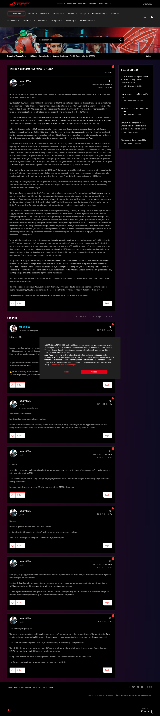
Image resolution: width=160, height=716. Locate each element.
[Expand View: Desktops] (76, 13)
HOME (21, 687)
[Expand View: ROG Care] (36, 13)
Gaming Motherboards (129, 100)
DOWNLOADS (82, 4)
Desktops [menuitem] (71, 14)
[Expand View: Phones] (118, 13)
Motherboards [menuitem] (12, 21)
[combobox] (80, 40)
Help (144, 17)
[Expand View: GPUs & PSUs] (34, 20)
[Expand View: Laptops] (88, 13)
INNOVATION (71, 4)
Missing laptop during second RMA (133, 140)
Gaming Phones (127, 132)
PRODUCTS (61, 4)
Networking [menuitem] (70, 21)
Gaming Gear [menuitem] (55, 21)
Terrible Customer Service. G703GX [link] (82, 56)
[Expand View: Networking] (75, 20)
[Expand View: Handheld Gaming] (106, 13)
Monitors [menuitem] (41, 21)
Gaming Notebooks (60, 56)
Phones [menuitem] (113, 14)
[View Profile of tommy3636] (25, 81)
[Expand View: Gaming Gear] (61, 20)
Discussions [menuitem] (57, 14)
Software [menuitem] (43, 14)
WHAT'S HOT (103, 4)
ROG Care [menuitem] (31, 14)
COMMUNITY (93, 4)
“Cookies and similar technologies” (63, 365)
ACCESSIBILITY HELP (44, 687)
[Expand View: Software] (49, 13)
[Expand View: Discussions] (63, 13)
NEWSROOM (30, 687)
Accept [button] (94, 372)
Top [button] (11, 710)
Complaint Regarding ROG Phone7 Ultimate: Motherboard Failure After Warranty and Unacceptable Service (133, 126)
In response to (29, 408)
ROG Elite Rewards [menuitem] (86, 21)
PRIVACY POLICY (108, 695)
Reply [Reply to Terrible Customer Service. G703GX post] (107, 303)
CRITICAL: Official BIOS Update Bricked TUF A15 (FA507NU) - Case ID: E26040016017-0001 (134, 80)
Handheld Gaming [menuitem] (98, 14)
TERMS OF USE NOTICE (94, 695)
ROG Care (33, 56)
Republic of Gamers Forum (17, 56)
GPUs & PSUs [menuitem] (27, 21)
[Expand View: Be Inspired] (23, 14)
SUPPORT (113, 4)
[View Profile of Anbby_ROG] (24, 326)
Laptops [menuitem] (83, 14)
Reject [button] (66, 372)
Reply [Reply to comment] (107, 385)
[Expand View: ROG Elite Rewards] (94, 20)
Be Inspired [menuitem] (17, 13)
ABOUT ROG (13, 687)
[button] (13, 303)
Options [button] (149, 56)
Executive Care (45, 56)
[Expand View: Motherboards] (19, 20)
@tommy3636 (16, 337)
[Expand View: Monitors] (46, 20)
